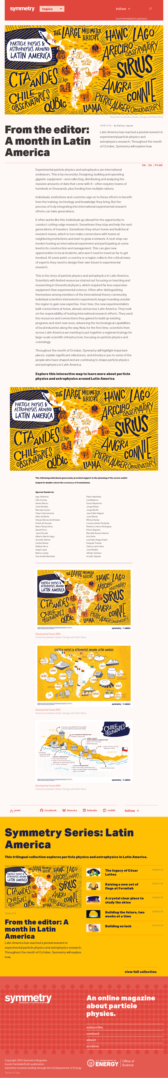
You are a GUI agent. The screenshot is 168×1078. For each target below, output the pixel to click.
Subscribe (94, 1027)
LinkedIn (90, 810)
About (91, 1040)
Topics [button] (53, 9)
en (144, 165)
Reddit (109, 810)
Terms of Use (12, 1073)
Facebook (48, 810)
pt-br (158, 165)
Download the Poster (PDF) (47, 634)
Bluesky (69, 810)
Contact (92, 1033)
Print (17, 810)
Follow (121, 8)
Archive (92, 1046)
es (150, 165)
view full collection (140, 971)
